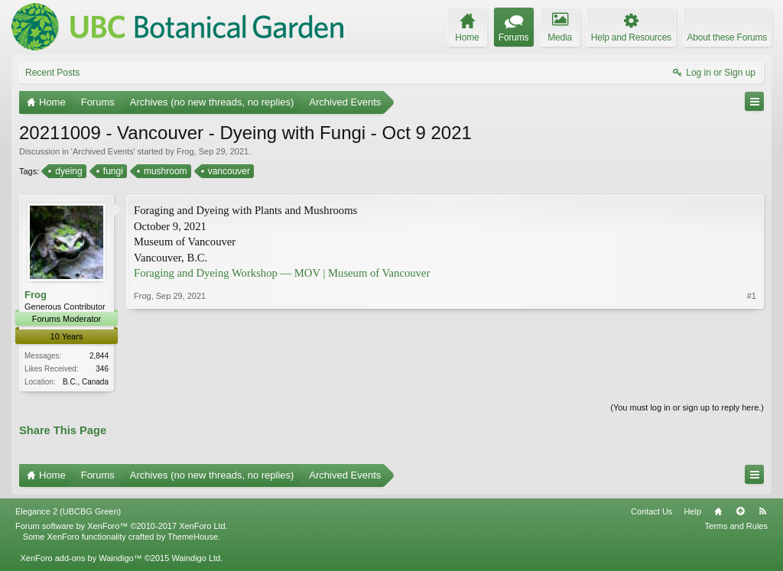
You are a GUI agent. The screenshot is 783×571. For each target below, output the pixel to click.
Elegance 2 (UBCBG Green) (68, 512)
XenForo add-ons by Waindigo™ (80, 559)
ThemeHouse (192, 538)
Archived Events (103, 151)
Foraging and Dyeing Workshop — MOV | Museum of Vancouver (282, 273)
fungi (112, 171)
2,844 (99, 356)
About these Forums (727, 37)
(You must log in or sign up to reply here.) (687, 408)
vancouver (228, 171)
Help (692, 512)
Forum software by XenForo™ (121, 527)
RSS (762, 513)
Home (718, 513)
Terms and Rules (736, 527)
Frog (185, 151)
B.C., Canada (86, 382)
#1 (751, 379)
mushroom (164, 171)
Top (740, 513)
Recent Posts (52, 72)
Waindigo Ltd (195, 559)
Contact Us (651, 512)
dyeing (67, 171)
